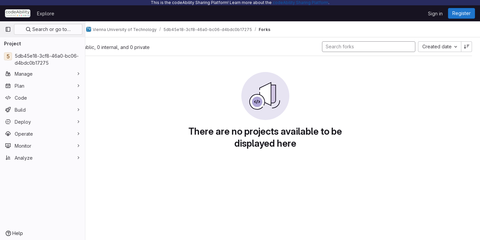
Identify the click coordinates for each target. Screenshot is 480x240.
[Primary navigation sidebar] (8, 29)
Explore (45, 13)
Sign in (435, 13)
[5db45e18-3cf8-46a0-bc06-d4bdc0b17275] (42, 59)
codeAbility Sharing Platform (300, 2)
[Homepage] (18, 13)
